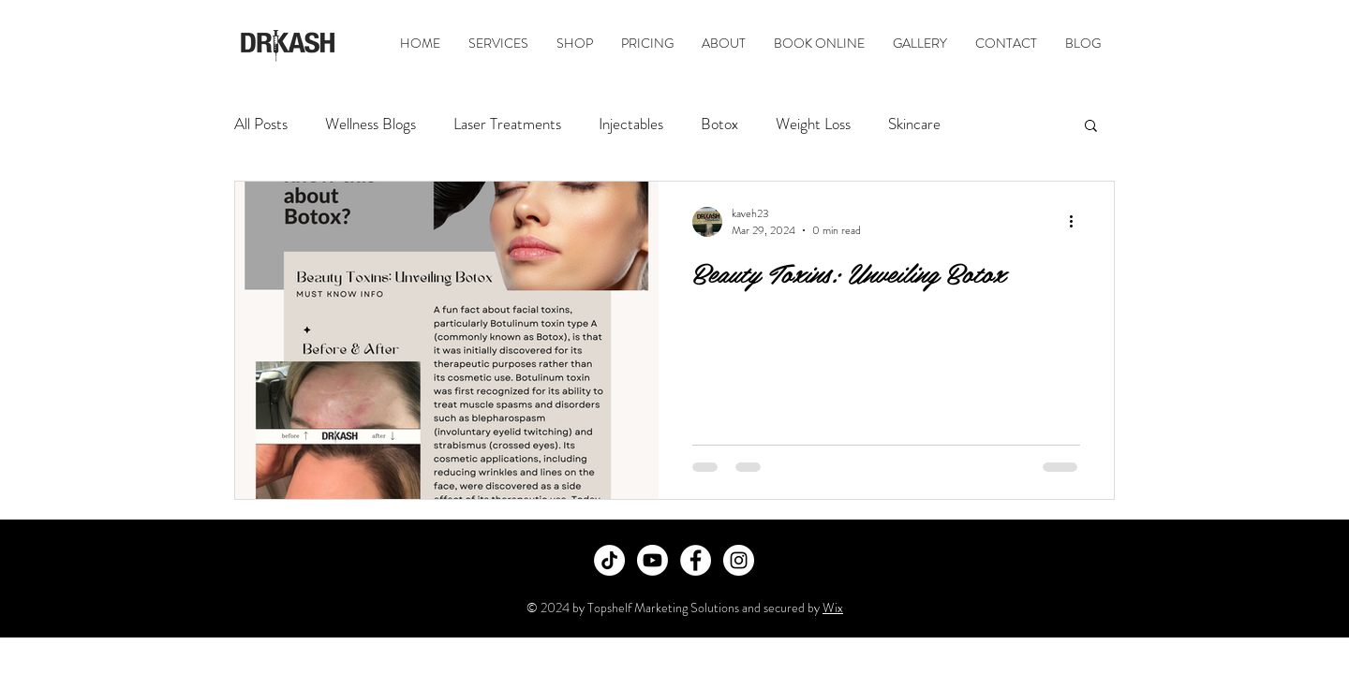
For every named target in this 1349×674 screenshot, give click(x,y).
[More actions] (1077, 222)
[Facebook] (695, 560)
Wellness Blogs (370, 124)
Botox (719, 124)
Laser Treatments (507, 124)
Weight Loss (813, 124)
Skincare (914, 124)
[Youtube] (652, 560)
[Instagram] (738, 560)
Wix (833, 607)
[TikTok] (609, 560)
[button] (1091, 127)
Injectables (631, 124)
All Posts (261, 124)
